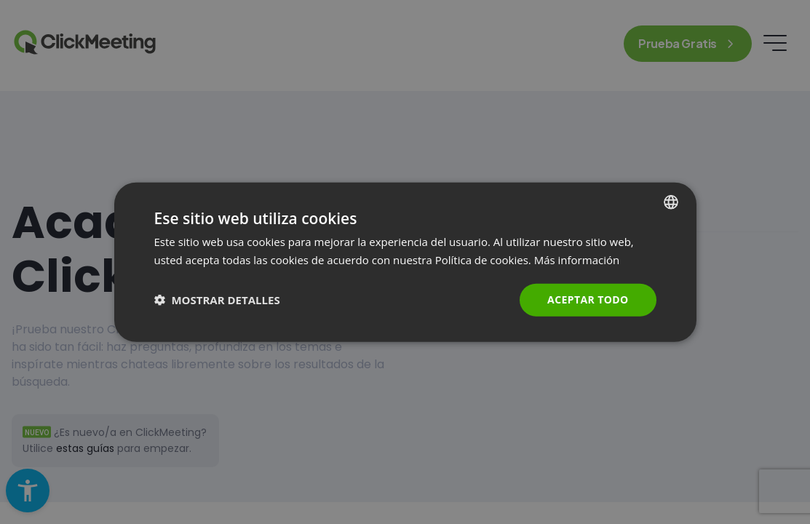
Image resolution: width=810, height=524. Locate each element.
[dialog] (405, 262)
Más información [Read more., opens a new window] (576, 260)
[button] (217, 300)
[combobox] (671, 202)
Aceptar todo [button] (587, 299)
